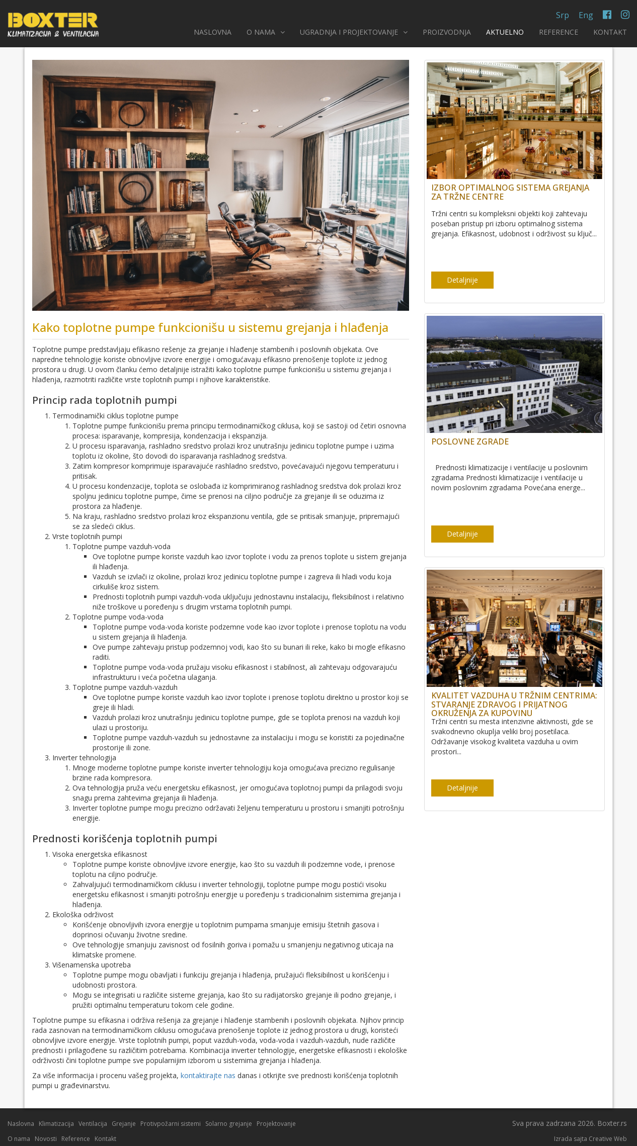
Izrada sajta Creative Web (590, 1138)
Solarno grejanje (228, 1123)
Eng (586, 15)
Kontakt (105, 1138)
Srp (562, 15)
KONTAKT (610, 32)
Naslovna (21, 1123)
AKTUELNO (505, 32)
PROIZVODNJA (447, 32)
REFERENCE (558, 32)
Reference (75, 1138)
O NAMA (266, 32)
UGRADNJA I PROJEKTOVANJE (354, 32)
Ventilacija (92, 1123)
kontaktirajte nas (208, 1075)
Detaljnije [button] (462, 280)
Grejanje (124, 1123)
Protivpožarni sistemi (170, 1123)
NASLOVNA (212, 32)
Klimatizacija (56, 1123)
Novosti (46, 1138)
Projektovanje (276, 1123)
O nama (19, 1138)
